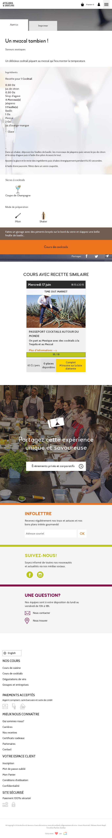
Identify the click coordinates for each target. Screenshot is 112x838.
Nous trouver (36, 621)
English (9, 653)
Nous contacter (37, 613)
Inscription (8, 763)
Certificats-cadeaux (13, 738)
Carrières (7, 727)
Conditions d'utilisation (15, 780)
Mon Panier (8, 774)
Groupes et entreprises (15, 684)
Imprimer (43, 26)
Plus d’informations (43, 350)
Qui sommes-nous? (13, 721)
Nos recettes (9, 732)
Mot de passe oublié (13, 768)
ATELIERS (8, 4)
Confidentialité (10, 785)
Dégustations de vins (14, 679)
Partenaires (8, 743)
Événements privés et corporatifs (58, 466)
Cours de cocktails (12, 673)
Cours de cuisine (11, 667)
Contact (6, 749)
